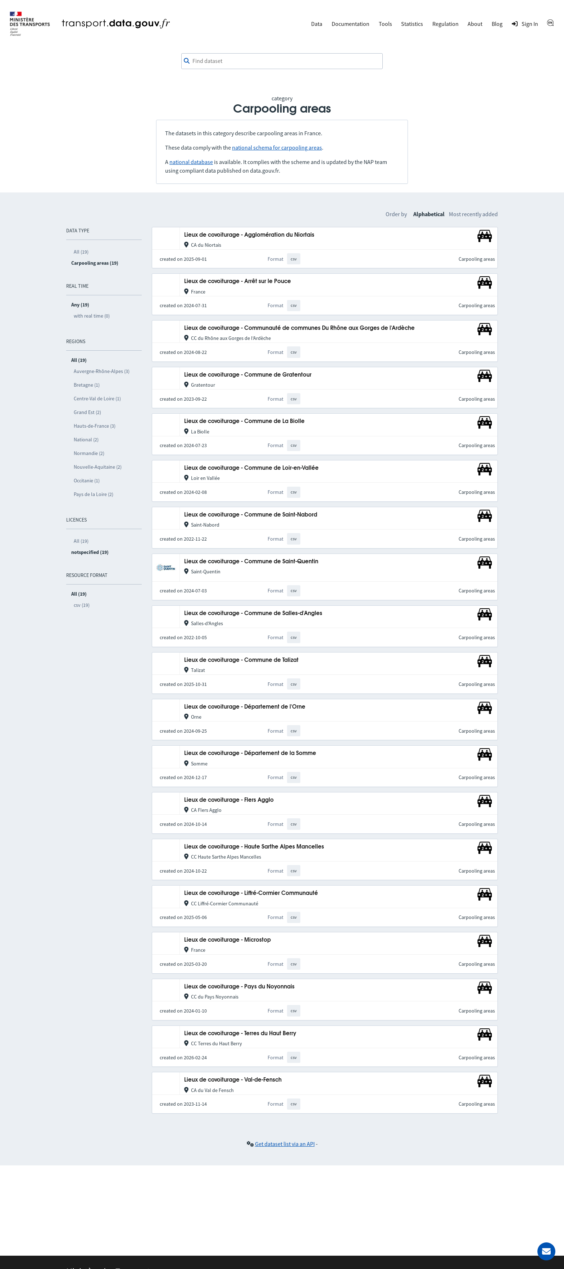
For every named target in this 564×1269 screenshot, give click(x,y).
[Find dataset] (282, 61)
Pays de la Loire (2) (93, 494)
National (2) (86, 439)
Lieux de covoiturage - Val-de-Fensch (233, 1080)
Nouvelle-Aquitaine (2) (98, 467)
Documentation (350, 23)
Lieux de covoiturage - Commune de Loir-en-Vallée (251, 468)
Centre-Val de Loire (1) (97, 398)
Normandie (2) (89, 453)
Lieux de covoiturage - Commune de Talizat (241, 660)
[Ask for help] (546, 1251)
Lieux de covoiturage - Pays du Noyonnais (239, 987)
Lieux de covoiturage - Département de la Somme (250, 753)
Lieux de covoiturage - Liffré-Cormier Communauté (251, 893)
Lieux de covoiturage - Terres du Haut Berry (240, 1033)
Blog (497, 23)
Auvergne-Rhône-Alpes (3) (101, 371)
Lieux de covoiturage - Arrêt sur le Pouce (237, 281)
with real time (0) (92, 316)
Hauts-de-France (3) (94, 426)
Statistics (412, 23)
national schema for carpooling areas (277, 147)
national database (191, 161)
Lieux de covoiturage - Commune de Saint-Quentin (251, 561)
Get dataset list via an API (285, 1143)
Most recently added (473, 214)
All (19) (81, 252)
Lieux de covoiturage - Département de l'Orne (244, 707)
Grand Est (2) (87, 412)
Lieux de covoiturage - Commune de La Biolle (244, 421)
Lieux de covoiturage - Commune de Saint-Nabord (250, 515)
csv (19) (82, 605)
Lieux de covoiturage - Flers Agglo (229, 800)
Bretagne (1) (87, 385)
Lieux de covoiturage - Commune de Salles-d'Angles (253, 613)
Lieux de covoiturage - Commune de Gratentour (247, 375)
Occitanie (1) (87, 480)
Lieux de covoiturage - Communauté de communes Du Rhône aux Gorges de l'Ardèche (299, 328)
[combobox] (282, 61)
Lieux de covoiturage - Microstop (227, 940)
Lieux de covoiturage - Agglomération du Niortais (249, 235)
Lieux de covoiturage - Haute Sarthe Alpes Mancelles (254, 847)
